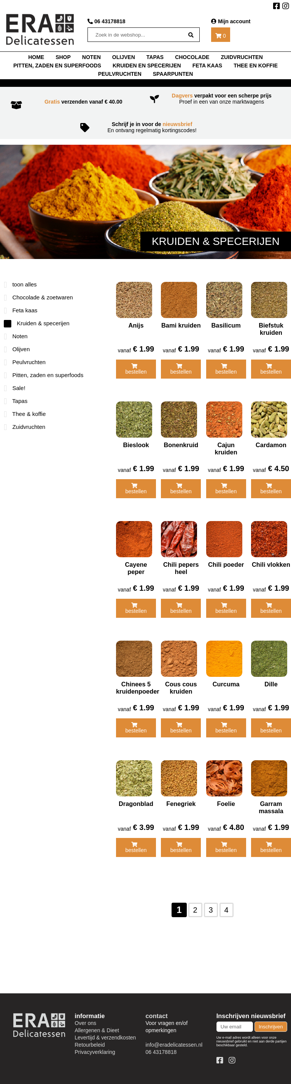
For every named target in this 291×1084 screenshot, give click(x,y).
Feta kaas (207, 65)
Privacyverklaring (95, 1052)
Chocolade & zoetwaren (38, 297)
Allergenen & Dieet (97, 1030)
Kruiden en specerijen (147, 65)
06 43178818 (106, 21)
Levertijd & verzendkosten (105, 1037)
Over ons (85, 1023)
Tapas (15, 401)
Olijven (123, 57)
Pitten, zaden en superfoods (57, 65)
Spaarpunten (173, 74)
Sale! (14, 388)
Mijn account (230, 21)
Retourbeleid (90, 1045)
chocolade (192, 57)
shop (63, 57)
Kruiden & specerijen (37, 323)
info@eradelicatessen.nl (174, 1045)
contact (157, 1015)
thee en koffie (256, 65)
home (36, 57)
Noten (15, 336)
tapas (155, 57)
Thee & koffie (25, 414)
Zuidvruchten (241, 57)
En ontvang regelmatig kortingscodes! (145, 127)
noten (91, 57)
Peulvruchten (120, 74)
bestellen (135, 369)
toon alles (20, 284)
